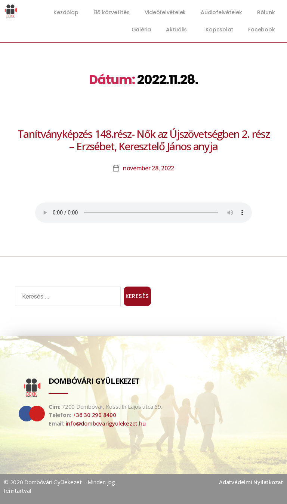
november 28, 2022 (148, 168)
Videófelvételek (165, 12)
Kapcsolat (219, 29)
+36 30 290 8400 (94, 414)
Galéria (141, 29)
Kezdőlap (65, 12)
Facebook (261, 29)
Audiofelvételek (221, 12)
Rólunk (266, 12)
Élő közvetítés (111, 12)
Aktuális (178, 29)
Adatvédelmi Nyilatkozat (251, 482)
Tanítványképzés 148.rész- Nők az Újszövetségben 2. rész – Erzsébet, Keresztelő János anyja (144, 140)
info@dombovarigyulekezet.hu (106, 423)
